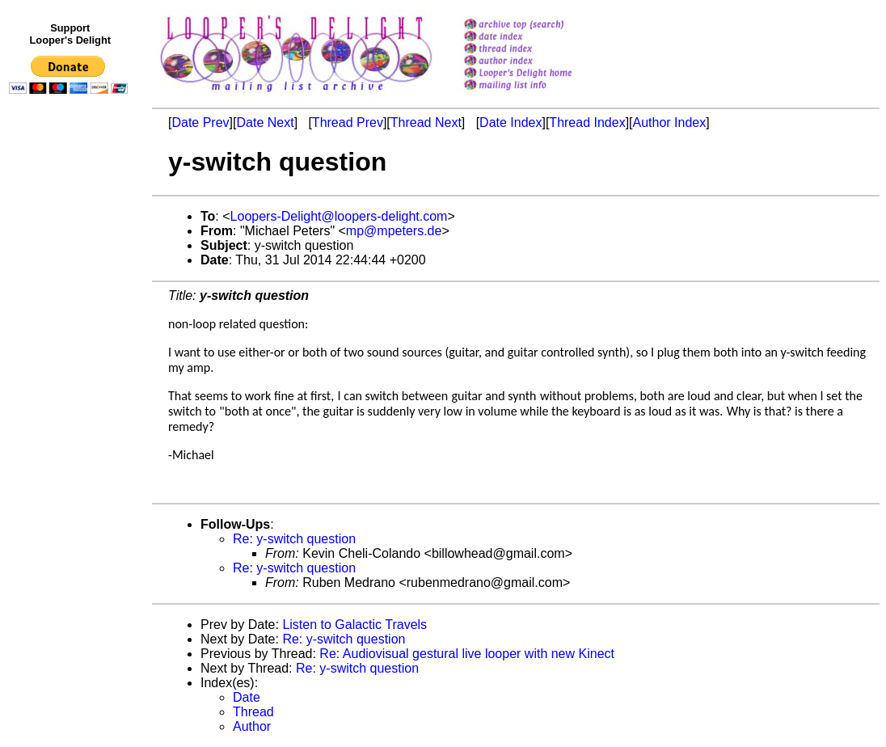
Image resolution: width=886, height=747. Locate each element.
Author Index (670, 122)
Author (252, 726)
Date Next (264, 122)
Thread (253, 712)
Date (246, 697)
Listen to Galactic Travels (354, 624)
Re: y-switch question (294, 539)
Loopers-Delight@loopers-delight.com (339, 216)
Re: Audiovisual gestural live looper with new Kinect (466, 653)
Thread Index (587, 122)
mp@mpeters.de (394, 231)
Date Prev (200, 122)
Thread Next (426, 122)
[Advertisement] (71, 434)
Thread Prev (347, 122)
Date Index (510, 122)
